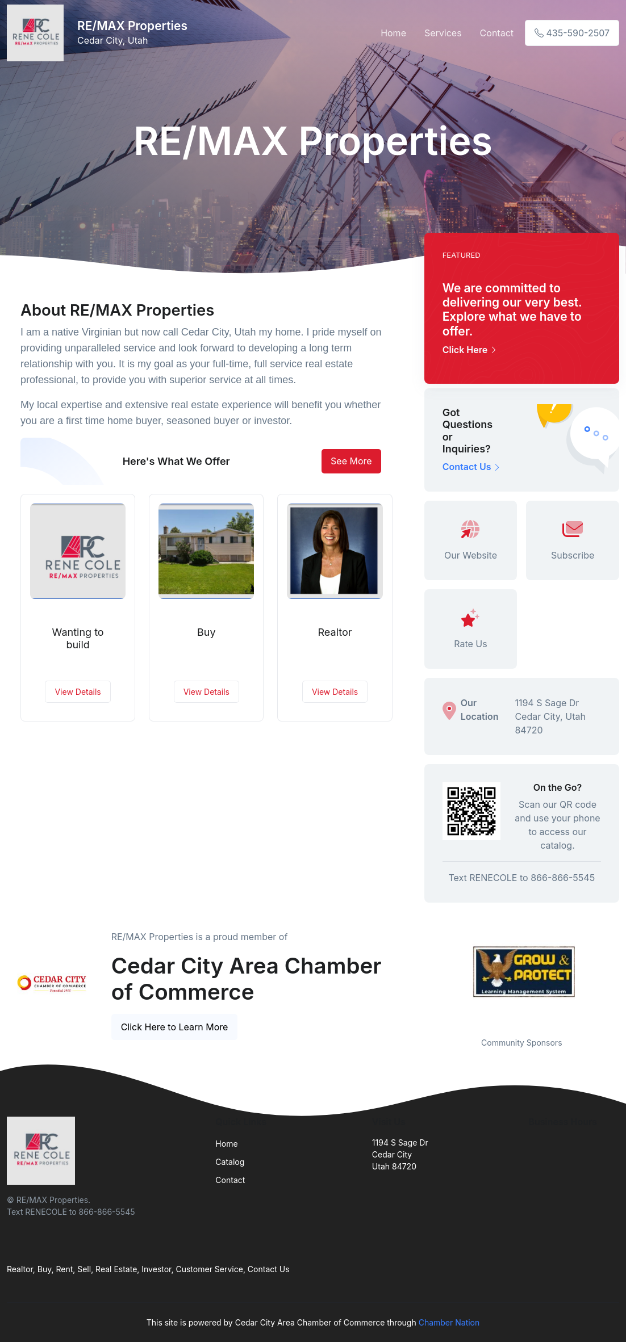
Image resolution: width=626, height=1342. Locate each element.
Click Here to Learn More (174, 1027)
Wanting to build (78, 638)
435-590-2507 (572, 33)
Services (443, 33)
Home (393, 33)
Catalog (229, 1162)
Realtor (335, 632)
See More (351, 461)
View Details (78, 692)
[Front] (37, 33)
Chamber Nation (449, 1322)
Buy (206, 632)
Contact (497, 33)
